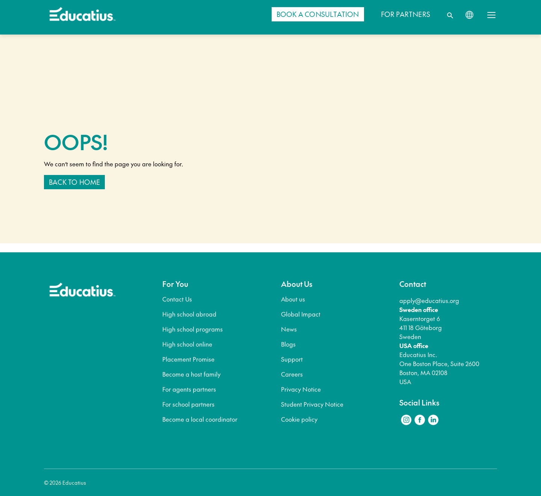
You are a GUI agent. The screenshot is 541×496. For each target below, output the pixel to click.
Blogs (288, 344)
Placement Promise (188, 359)
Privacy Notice (301, 389)
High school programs (192, 329)
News (289, 329)
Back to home (74, 182)
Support (292, 359)
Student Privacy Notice (312, 404)
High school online (187, 344)
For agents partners (189, 389)
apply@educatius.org (429, 300)
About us (293, 299)
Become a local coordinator (199, 419)
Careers (292, 374)
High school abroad (189, 314)
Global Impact (300, 314)
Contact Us (177, 299)
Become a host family (191, 374)
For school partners (188, 404)
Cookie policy (299, 419)
